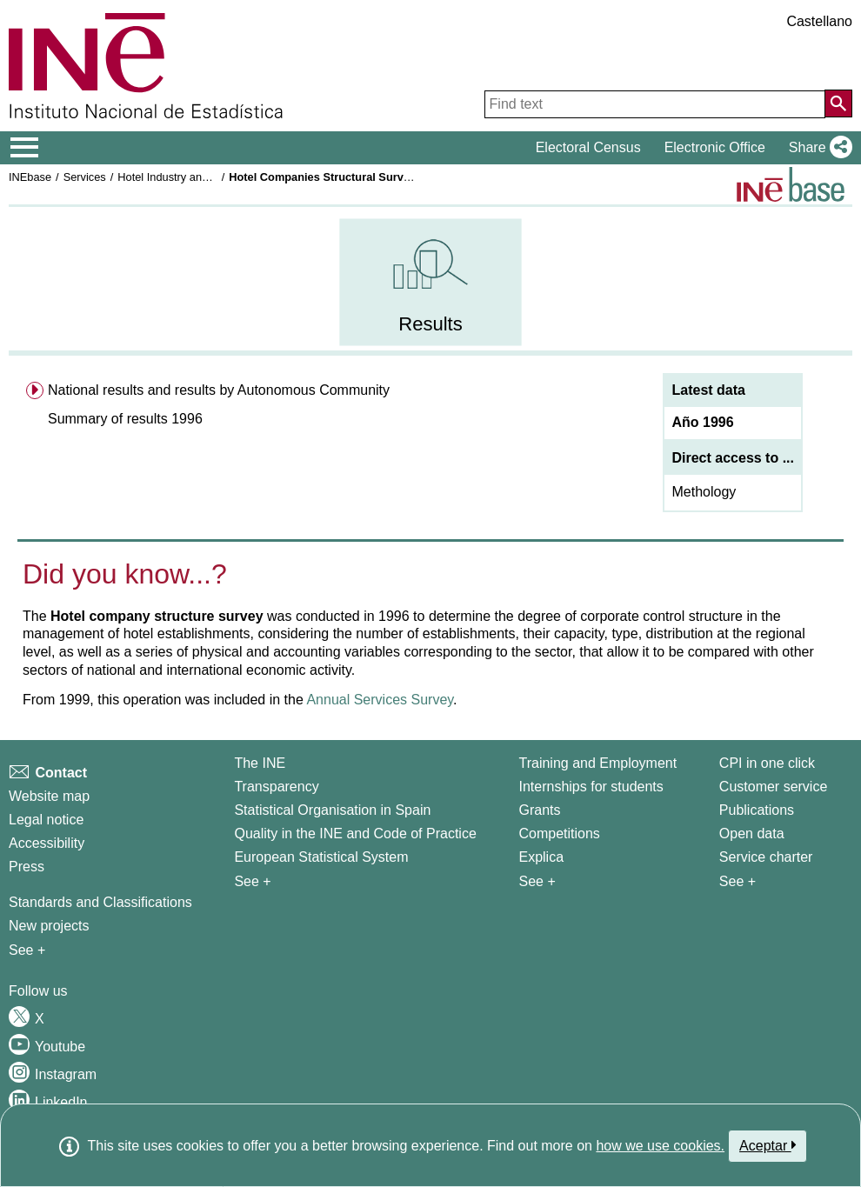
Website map (49, 796)
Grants (539, 810)
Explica (541, 857)
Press (26, 866)
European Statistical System (321, 857)
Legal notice (46, 819)
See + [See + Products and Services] (737, 881)
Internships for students (590, 786)
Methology (703, 491)
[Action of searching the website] (838, 103)
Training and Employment (597, 763)
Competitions (558, 833)
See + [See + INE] (252, 881)
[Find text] (654, 104)
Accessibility (46, 843)
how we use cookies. (660, 1145)
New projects (49, 925)
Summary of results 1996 (125, 418)
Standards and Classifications (100, 902)
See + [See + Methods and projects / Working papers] (27, 950)
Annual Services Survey (379, 699)
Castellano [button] (819, 21)
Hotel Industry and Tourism (183, 176)
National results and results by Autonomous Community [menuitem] (219, 390)
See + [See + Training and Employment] (536, 881)
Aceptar (767, 1145)
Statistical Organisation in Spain (332, 810)
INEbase (30, 176)
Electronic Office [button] (714, 147)
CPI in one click (767, 763)
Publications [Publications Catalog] (756, 810)
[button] (817, 147)
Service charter (766, 857)
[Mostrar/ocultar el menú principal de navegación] (25, 147)
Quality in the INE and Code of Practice (355, 833)
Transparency (276, 786)
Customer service (773, 786)
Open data (751, 833)
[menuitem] (430, 282)
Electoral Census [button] (588, 147)
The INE (259, 763)
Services (84, 176)
